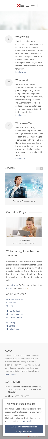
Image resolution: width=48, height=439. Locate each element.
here (26, 288)
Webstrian (14, 285)
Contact (12, 326)
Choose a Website (16, 314)
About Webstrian (16, 299)
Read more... (20, 72)
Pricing (12, 322)
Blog (11, 305)
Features (12, 302)
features (9, 288)
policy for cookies (26, 421)
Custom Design (15, 317)
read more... (10, 374)
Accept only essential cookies (24, 426)
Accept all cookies (24, 431)
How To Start (14, 311)
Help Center (14, 329)
